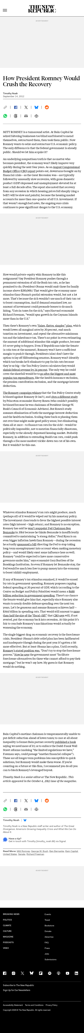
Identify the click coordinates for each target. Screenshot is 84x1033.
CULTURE (7, 931)
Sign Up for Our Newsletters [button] (16, 990)
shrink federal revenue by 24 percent (25, 369)
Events (48, 914)
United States (10, 854)
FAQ (47, 942)
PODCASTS (8, 942)
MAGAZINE (8, 937)
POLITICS (7, 920)
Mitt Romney (23, 851)
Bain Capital (71, 851)
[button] (6, 107)
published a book (65, 742)
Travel (47, 920)
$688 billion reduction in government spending (39, 593)
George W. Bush (39, 851)
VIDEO (6, 948)
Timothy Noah (10, 93)
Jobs (47, 953)
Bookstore (49, 925)
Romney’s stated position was (21, 650)
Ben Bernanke (56, 851)
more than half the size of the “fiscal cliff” (41, 613)
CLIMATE (7, 925)
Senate (21, 854)
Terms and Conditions (34, 1005)
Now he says (21, 654)
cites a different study (64, 397)
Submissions (50, 959)
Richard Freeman (35, 854)
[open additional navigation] (5, 7)
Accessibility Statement (13, 1005)
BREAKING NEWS (11, 914)
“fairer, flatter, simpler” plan (54, 325)
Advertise (49, 937)
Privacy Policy (51, 1005)
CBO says (59, 615)
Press (47, 948)
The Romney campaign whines (22, 393)
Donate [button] (48, 931)
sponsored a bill (26, 544)
